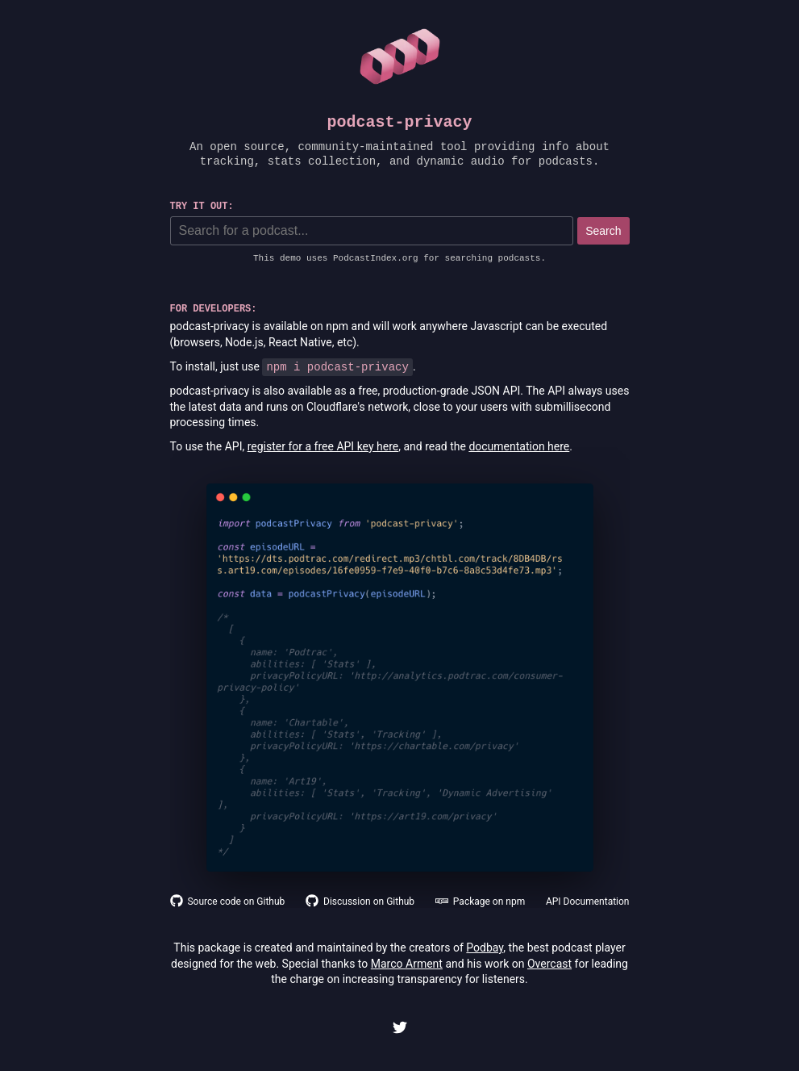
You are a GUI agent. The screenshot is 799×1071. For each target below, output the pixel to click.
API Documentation (588, 901)
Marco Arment (407, 963)
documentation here (518, 446)
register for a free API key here (323, 446)
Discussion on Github (360, 901)
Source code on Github (227, 901)
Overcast (549, 963)
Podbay (484, 947)
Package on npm (480, 901)
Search (603, 230)
